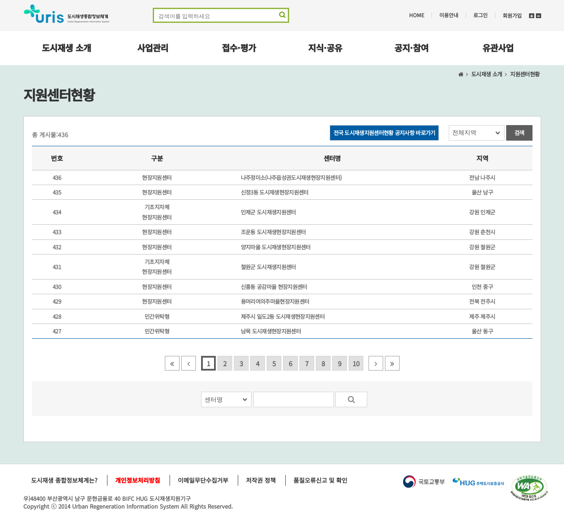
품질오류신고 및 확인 (320, 480)
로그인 (480, 15)
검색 (519, 133)
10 (356, 363)
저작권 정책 (261, 480)
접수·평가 (239, 47)
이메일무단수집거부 (203, 480)
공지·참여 (411, 47)
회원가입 (512, 15)
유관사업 (498, 47)
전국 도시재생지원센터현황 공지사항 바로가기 (384, 133)
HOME (416, 15)
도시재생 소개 (66, 47)
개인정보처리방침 (137, 480)
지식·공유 (325, 47)
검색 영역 (281, 17)
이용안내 (448, 15)
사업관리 (152, 47)
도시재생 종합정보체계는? (64, 480)
